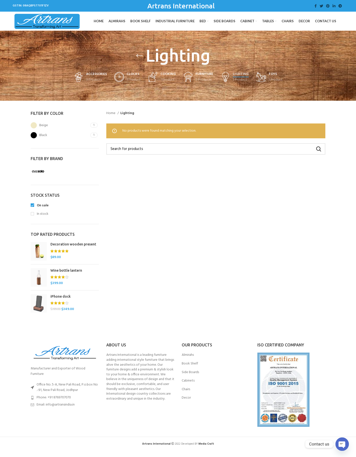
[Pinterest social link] (328, 6)
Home (111, 119)
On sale (42, 211)
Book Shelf (190, 369)
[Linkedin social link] (334, 6)
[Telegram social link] (340, 6)
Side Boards (190, 378)
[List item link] (65, 403)
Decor (186, 403)
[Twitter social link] (321, 6)
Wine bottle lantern (66, 276)
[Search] (216, 155)
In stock (42, 219)
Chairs (186, 395)
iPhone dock (60, 302)
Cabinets (188, 386)
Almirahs (188, 361)
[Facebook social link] (315, 6)
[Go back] (139, 62)
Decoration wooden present (73, 250)
